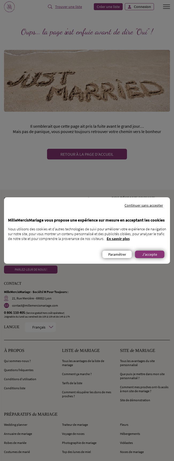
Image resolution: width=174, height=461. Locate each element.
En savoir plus (118, 238)
